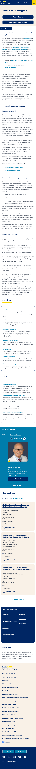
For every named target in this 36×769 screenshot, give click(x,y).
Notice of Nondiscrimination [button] (10, 711)
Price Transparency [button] (8, 728)
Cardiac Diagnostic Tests (9, 621)
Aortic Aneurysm (7, 320)
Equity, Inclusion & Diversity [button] (10, 687)
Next (24, 438)
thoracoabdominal (10, 67)
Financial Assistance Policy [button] (10, 694)
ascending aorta (22, 60)
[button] (18, 2)
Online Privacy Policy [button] (8, 715)
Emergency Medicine (8, 634)
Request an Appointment (18, 479)
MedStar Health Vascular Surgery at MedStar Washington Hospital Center (16, 536)
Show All (17, 485)
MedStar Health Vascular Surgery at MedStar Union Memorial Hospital (15, 506)
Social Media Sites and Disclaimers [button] (12, 735)
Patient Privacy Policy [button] (8, 721)
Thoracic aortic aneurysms (12, 170)
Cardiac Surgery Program (19, 49)
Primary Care (22, 619)
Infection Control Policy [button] (9, 701)
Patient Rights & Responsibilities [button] (11, 725)
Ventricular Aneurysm (9, 356)
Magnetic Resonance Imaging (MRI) (13, 412)
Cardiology (5, 628)
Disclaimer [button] (5, 680)
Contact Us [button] (21, 751)
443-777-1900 (10, 592)
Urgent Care (22, 623)
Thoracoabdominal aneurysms (14, 167)
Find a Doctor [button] (18, 17)
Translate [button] (7, 742)
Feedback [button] (5, 691)
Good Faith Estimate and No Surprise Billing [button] (15, 698)
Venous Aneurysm (8, 349)
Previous (11, 438)
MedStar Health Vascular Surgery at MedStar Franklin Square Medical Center (17, 568)
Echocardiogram (7, 405)
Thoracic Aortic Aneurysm (10, 340)
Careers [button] (8, 751)
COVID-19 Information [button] (9, 677)
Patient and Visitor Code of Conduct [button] (12, 718)
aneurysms (27, 39)
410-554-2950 (10, 528)
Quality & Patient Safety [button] (9, 732)
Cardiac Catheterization (9, 384)
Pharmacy (22, 614)
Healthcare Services (7, 7)
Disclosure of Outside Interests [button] (11, 684)
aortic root (14, 60)
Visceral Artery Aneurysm (10, 364)
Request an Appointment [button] (18, 22)
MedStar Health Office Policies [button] (11, 708)
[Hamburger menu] (34, 2)
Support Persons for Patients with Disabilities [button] (15, 739)
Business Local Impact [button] (8, 674)
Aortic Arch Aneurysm (9, 329)
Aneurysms (6, 309)
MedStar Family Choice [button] (9, 704)
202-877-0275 (10, 560)
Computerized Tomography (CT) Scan (14, 395)
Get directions (8, 521)
